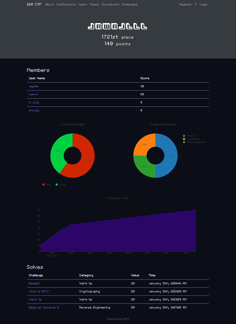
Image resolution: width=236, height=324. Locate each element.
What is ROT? (39, 291)
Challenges (130, 4)
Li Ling (34, 102)
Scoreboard (110, 4)
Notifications (66, 4)
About (50, 4)
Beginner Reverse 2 (44, 307)
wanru (33, 94)
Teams (94, 4)
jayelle (33, 86)
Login (204, 4)
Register (186, 4)
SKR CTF (34, 4)
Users (83, 4)
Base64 (34, 283)
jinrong (34, 110)
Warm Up (35, 299)
